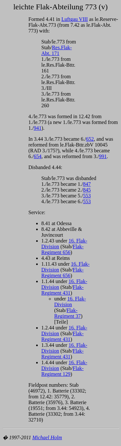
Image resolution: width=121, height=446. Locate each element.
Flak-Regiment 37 (67, 313)
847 (87, 184)
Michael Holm (47, 437)
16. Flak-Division (70, 301)
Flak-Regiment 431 (62, 290)
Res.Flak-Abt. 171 (56, 50)
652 (90, 139)
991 (103, 156)
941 (37, 128)
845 (87, 190)
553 (87, 195)
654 (37, 156)
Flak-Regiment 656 (62, 249)
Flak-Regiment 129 (62, 371)
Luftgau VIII (74, 19)
